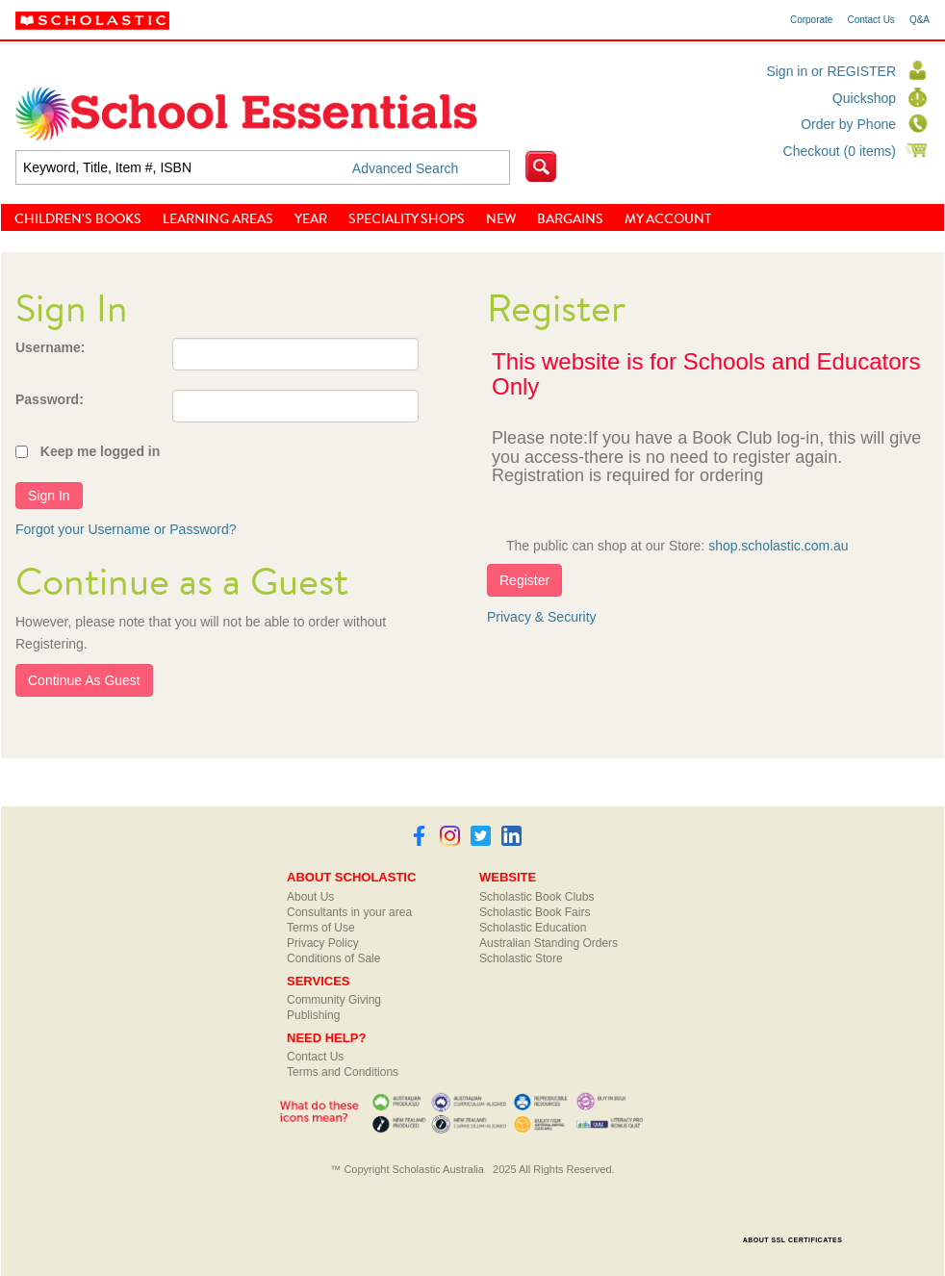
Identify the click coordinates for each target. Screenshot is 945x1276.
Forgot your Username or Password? (126, 529)
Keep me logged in (100, 451)
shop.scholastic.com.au (778, 545)
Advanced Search (405, 168)
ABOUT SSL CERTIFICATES (793, 1240)
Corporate (811, 20)
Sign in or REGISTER (831, 71)
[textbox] (262, 167)
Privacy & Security (542, 617)
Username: (50, 347)
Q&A (919, 20)
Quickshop (864, 98)
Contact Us (870, 20)
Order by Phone (848, 124)
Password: (49, 399)
